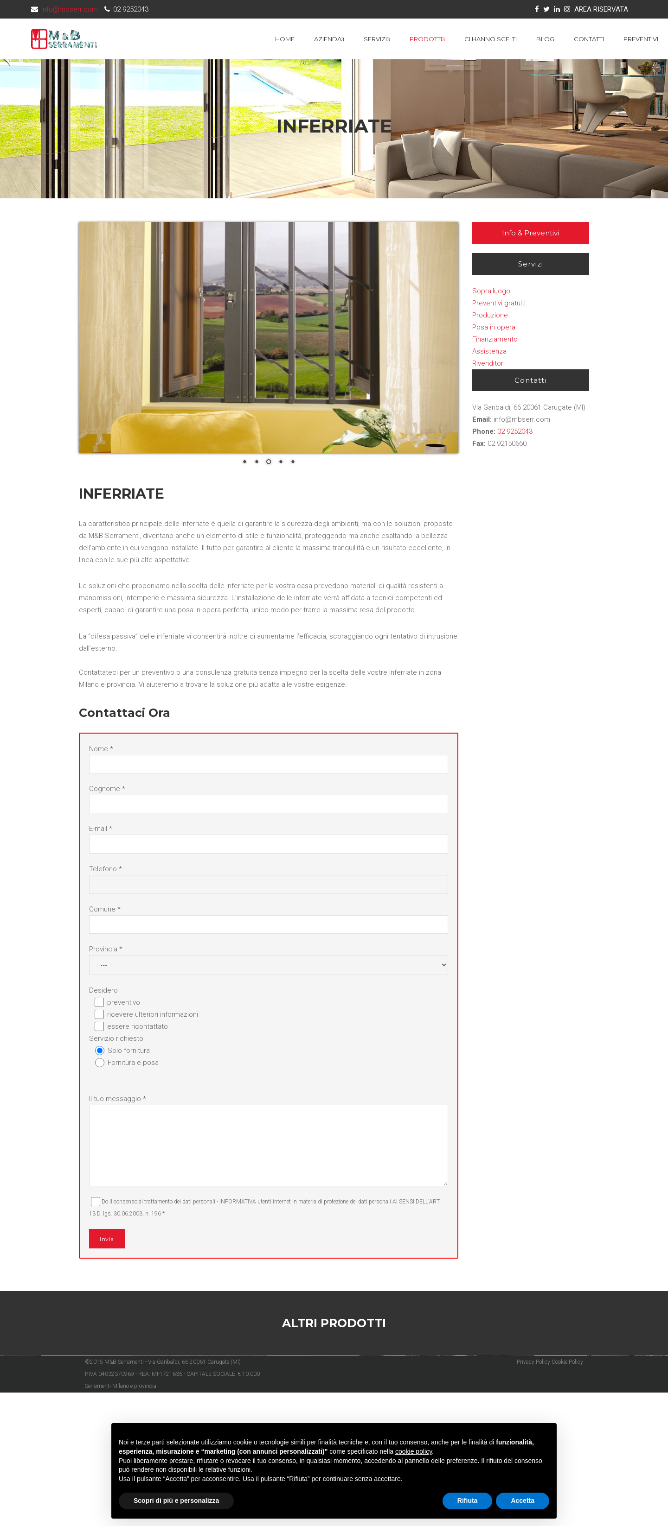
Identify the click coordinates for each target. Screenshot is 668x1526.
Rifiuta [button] (467, 1500)
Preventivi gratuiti (499, 303)
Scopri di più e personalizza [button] (176, 1500)
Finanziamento (495, 339)
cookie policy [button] (413, 1451)
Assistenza (489, 351)
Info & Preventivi (530, 232)
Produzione (490, 315)
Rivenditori (488, 363)
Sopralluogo (491, 291)
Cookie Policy (567, 1495)
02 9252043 (515, 431)
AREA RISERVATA (601, 9)
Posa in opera (493, 327)
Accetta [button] (522, 1500)
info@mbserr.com (69, 9)
